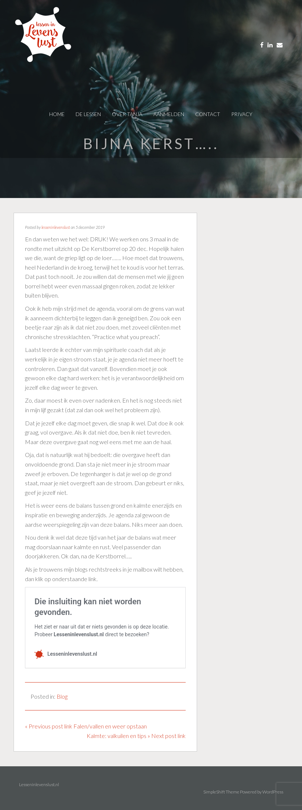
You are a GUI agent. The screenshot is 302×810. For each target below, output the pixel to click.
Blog (62, 696)
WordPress (272, 792)
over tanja (127, 114)
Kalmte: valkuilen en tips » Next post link (136, 735)
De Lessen (88, 114)
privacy (241, 114)
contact (207, 114)
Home (57, 114)
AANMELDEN (168, 114)
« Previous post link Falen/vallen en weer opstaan (86, 726)
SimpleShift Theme (221, 792)
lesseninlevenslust (55, 227)
